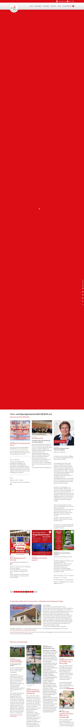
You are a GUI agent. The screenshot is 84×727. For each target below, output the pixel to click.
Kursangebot (46, 6)
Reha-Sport (53, 6)
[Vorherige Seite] (13, 592)
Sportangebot (38, 6)
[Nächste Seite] (34, 592)
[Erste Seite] (11, 592)
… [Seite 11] (32, 591)
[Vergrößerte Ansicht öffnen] (20, 430)
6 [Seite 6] (23, 591)
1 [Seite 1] (14, 591)
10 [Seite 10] (30, 591)
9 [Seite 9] (28, 591)
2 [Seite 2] (16, 591)
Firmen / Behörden (67, 6)
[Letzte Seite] (36, 592)
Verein (31, 6)
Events (59, 6)
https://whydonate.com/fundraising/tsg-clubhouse (24, 630)
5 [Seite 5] (21, 591)
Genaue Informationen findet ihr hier (18, 632)
